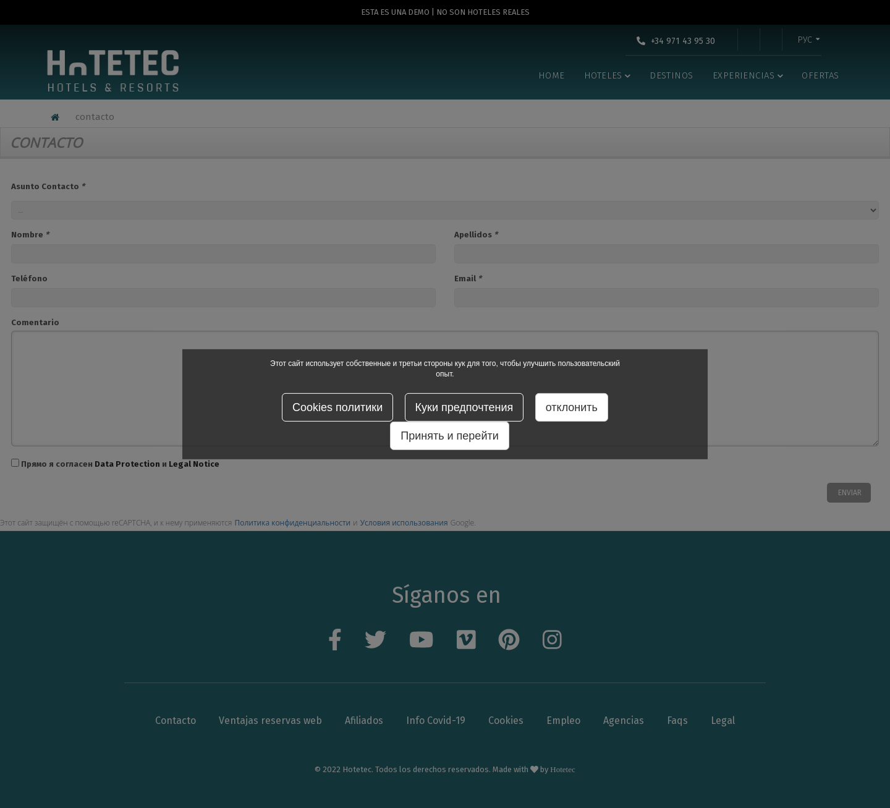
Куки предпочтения (464, 407)
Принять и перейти (449, 436)
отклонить (572, 407)
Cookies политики (337, 407)
